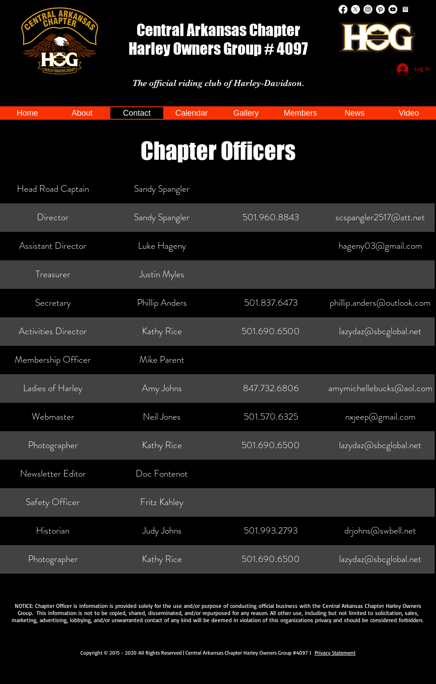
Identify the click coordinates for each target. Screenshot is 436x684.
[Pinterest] (380, 9)
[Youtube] (392, 9)
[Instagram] (367, 9)
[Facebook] (343, 9)
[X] (355, 9)
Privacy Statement (335, 652)
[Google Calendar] (405, 9)
